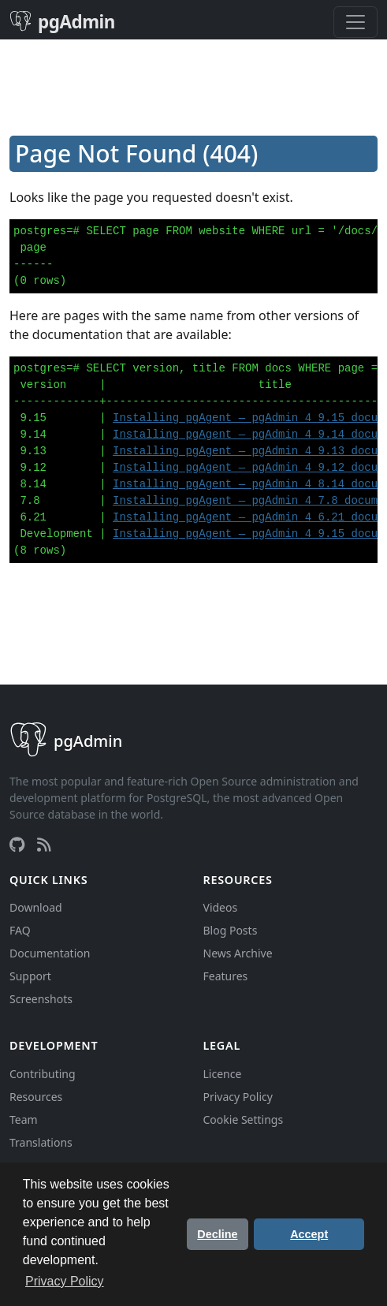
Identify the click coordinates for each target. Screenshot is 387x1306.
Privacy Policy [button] (64, 1281)
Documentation (49, 953)
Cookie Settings (243, 1119)
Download (35, 907)
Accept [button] (309, 1234)
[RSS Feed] (44, 844)
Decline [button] (217, 1234)
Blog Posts (230, 930)
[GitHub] (16, 844)
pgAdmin (62, 21)
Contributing (42, 1073)
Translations (41, 1142)
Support (30, 975)
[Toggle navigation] (355, 22)
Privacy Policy (238, 1096)
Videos (220, 907)
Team (23, 1119)
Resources (35, 1096)
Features (225, 975)
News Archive (238, 953)
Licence (222, 1073)
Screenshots (41, 998)
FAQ (20, 930)
